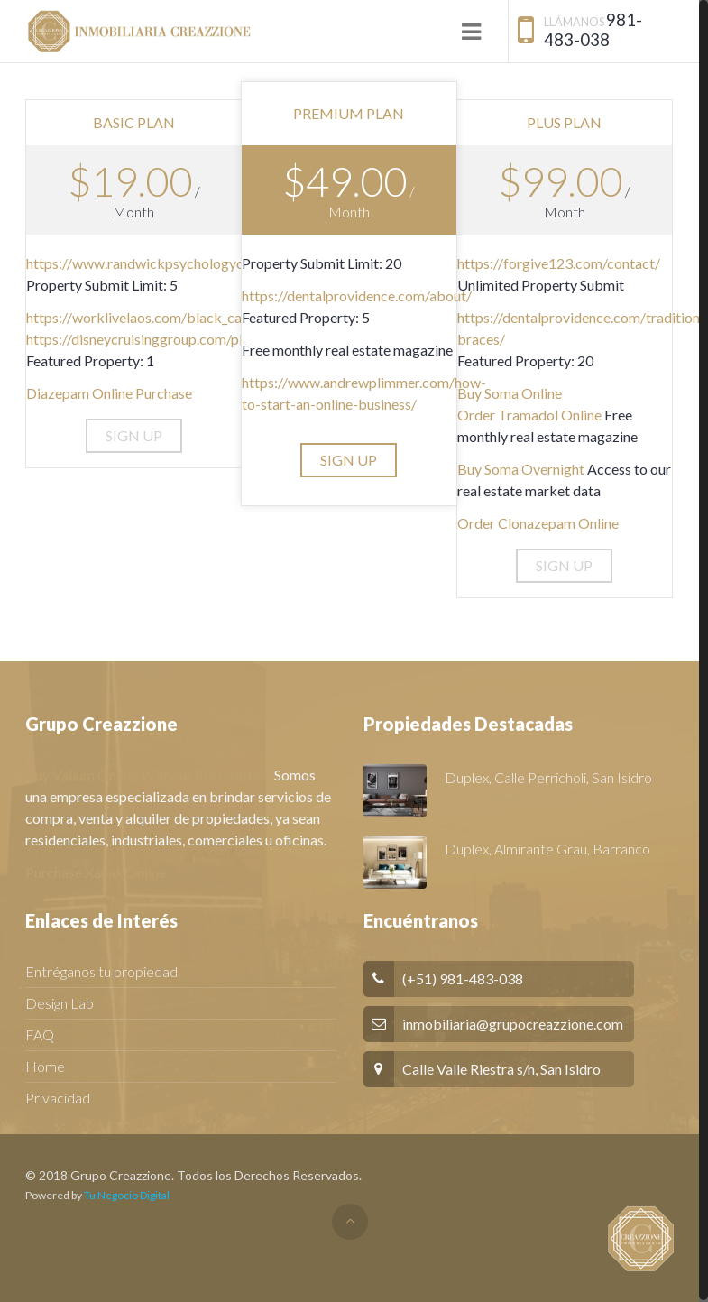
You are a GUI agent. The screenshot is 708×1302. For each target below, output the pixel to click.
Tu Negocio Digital (127, 1195)
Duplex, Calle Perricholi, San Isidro (548, 777)
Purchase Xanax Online (95, 872)
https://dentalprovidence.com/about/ (357, 295)
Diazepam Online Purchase (109, 393)
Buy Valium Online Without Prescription (148, 774)
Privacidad (57, 1097)
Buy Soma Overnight (520, 468)
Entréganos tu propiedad (101, 971)
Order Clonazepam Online (538, 522)
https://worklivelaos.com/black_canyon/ (151, 317)
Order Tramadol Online (529, 414)
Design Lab (59, 1002)
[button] (134, 436)
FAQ (39, 1034)
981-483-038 (593, 29)
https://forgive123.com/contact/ (558, 263)
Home (45, 1066)
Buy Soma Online (509, 393)
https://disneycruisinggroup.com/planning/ (157, 338)
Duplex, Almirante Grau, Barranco (547, 848)
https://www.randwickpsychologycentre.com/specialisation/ (213, 263)
